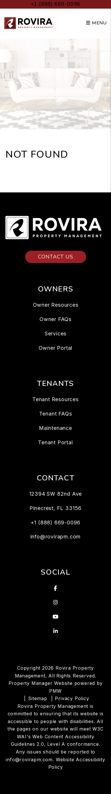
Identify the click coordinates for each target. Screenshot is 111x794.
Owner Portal (56, 348)
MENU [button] (96, 23)
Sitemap (37, 698)
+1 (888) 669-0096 (56, 4)
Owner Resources (55, 305)
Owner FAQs (55, 319)
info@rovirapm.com (55, 537)
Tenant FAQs (55, 414)
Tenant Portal (55, 442)
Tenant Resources (55, 399)
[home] (29, 23)
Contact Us (55, 256)
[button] (55, 588)
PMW (55, 691)
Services (55, 334)
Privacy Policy (72, 698)
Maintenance (55, 428)
